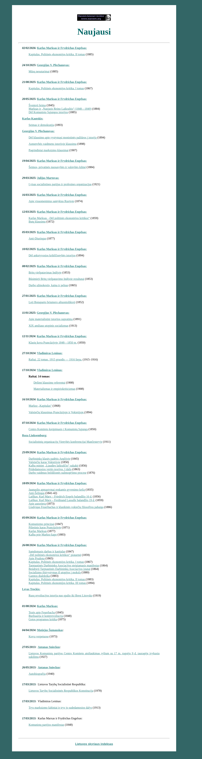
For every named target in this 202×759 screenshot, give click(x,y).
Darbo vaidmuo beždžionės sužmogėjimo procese (57, 472)
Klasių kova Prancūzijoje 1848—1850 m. (53, 342)
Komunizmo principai (41, 524)
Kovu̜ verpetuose (39, 636)
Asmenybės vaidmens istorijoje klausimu (53, 143)
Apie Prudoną (37, 558)
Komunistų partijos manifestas (46, 724)
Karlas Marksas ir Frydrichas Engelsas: (62, 47)
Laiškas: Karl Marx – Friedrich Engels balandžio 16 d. (60, 496)
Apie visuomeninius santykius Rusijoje (51, 201)
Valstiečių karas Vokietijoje (44, 462)
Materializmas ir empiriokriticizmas (54, 388)
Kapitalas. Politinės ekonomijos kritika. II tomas (57, 54)
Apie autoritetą (37, 503)
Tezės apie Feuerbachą (42, 612)
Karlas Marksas (38, 531)
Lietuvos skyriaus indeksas (94, 744)
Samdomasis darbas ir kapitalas (47, 551)
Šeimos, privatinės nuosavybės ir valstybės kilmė (57, 167)
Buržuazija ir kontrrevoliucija (46, 615)
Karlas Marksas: (47, 606)
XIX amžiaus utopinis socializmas (48, 325)
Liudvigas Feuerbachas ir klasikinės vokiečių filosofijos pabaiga (66, 507)
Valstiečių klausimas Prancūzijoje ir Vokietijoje (56, 412)
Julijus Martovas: (48, 177)
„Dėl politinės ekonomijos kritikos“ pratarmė (55, 554)
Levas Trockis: (31, 589)
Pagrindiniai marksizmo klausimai (49, 150)
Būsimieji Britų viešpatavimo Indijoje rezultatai (56, 278)
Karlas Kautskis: (32, 118)
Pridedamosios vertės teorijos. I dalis (50, 469)
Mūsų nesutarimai (39, 71)
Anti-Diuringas (37, 238)
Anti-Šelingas (37, 493)
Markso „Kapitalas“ (40, 405)
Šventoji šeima (37, 105)
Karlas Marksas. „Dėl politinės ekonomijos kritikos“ (59, 218)
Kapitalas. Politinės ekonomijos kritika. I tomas (56, 88)
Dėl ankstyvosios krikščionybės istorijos (52, 255)
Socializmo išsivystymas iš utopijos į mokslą (55, 572)
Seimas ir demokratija (41, 124)
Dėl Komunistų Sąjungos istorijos (48, 112)
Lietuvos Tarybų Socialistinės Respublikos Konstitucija (61, 690)
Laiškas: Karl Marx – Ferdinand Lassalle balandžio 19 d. (62, 500)
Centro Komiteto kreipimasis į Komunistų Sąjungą (58, 429)
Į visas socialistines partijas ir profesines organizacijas (60, 184)
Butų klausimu (37, 221)
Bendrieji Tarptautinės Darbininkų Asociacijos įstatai (59, 568)
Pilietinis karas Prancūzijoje (45, 527)
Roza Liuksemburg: (34, 435)
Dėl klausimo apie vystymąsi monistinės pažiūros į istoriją (63, 137)
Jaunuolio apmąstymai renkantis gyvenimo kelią (57, 489)
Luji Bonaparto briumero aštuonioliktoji (52, 302)
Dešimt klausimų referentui (49, 382)
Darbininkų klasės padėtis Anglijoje (49, 458)
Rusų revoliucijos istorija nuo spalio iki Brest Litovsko (60, 595)
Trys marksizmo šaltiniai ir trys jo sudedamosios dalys (60, 707)
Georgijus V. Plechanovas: (53, 65)
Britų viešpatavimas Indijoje (45, 272)
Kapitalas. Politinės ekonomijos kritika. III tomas (58, 582)
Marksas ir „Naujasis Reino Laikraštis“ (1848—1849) (60, 108)
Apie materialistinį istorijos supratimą (51, 319)
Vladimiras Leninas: (49, 353)
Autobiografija (37, 673)
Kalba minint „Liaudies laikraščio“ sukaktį (53, 465)
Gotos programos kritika (43, 619)
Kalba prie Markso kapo (43, 534)
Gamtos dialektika (39, 575)
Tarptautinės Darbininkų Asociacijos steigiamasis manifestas (64, 565)
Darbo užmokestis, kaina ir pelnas (48, 285)
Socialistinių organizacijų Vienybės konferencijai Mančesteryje (65, 441)
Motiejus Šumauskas (50, 630)
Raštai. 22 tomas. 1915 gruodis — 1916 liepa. (55, 359)
